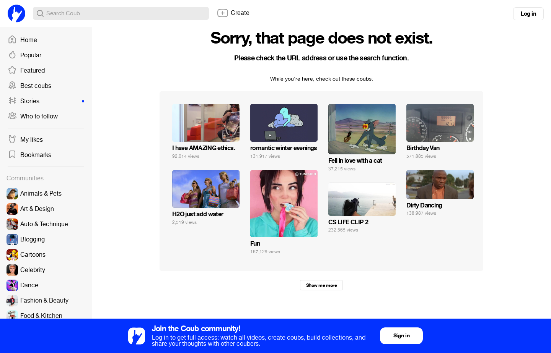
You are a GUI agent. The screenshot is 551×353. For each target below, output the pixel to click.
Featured (26, 70)
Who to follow (33, 116)
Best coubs (29, 86)
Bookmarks (29, 155)
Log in (528, 14)
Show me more (321, 285)
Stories (46, 101)
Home (22, 40)
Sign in (401, 335)
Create (233, 13)
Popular (24, 55)
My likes (25, 139)
